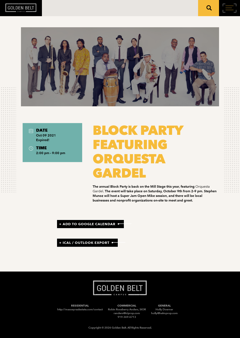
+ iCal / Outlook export (84, 243)
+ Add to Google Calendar (87, 224)
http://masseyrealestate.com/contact (80, 309)
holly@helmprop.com (164, 313)
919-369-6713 (127, 316)
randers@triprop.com (127, 313)
